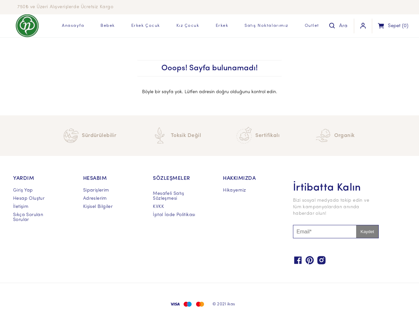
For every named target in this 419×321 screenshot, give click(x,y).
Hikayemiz (234, 190)
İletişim (20, 206)
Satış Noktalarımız (266, 26)
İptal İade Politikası (174, 214)
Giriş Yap (23, 190)
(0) (398, 26)
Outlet (312, 26)
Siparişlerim (96, 190)
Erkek (222, 26)
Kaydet (367, 231)
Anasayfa (73, 26)
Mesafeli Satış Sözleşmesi (168, 196)
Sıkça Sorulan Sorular (28, 217)
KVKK (158, 206)
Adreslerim (95, 198)
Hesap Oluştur (29, 198)
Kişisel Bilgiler (98, 206)
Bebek (107, 26)
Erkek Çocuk (145, 26)
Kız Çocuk (187, 26)
